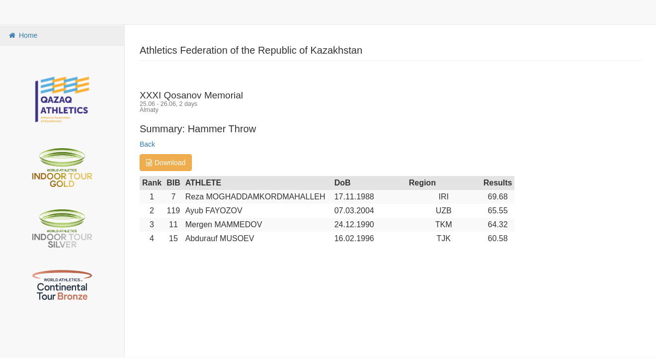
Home (22, 35)
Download (165, 163)
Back (147, 144)
